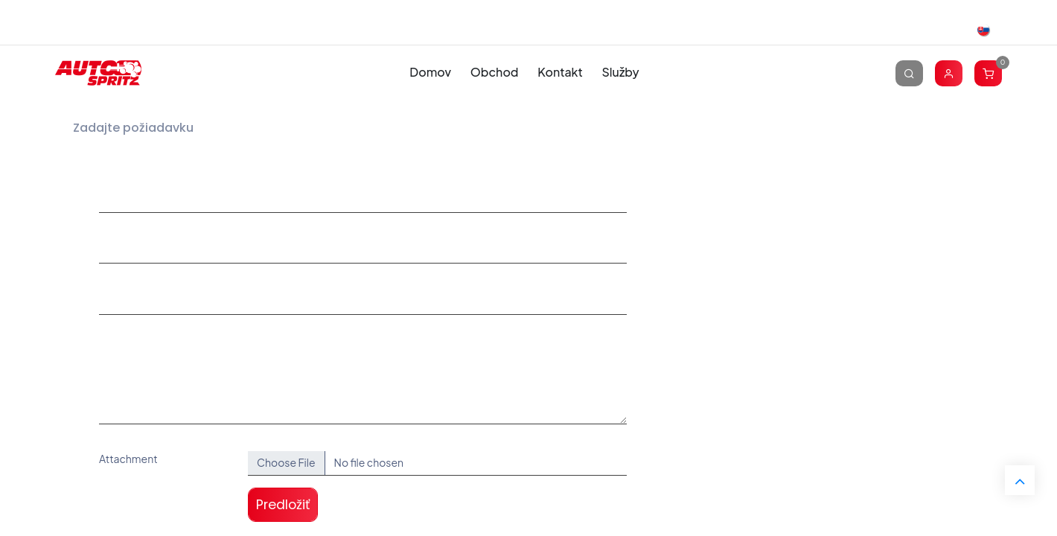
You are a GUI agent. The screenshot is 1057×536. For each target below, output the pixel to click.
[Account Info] (948, 72)
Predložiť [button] (283, 505)
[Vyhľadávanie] (909, 72)
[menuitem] (430, 72)
